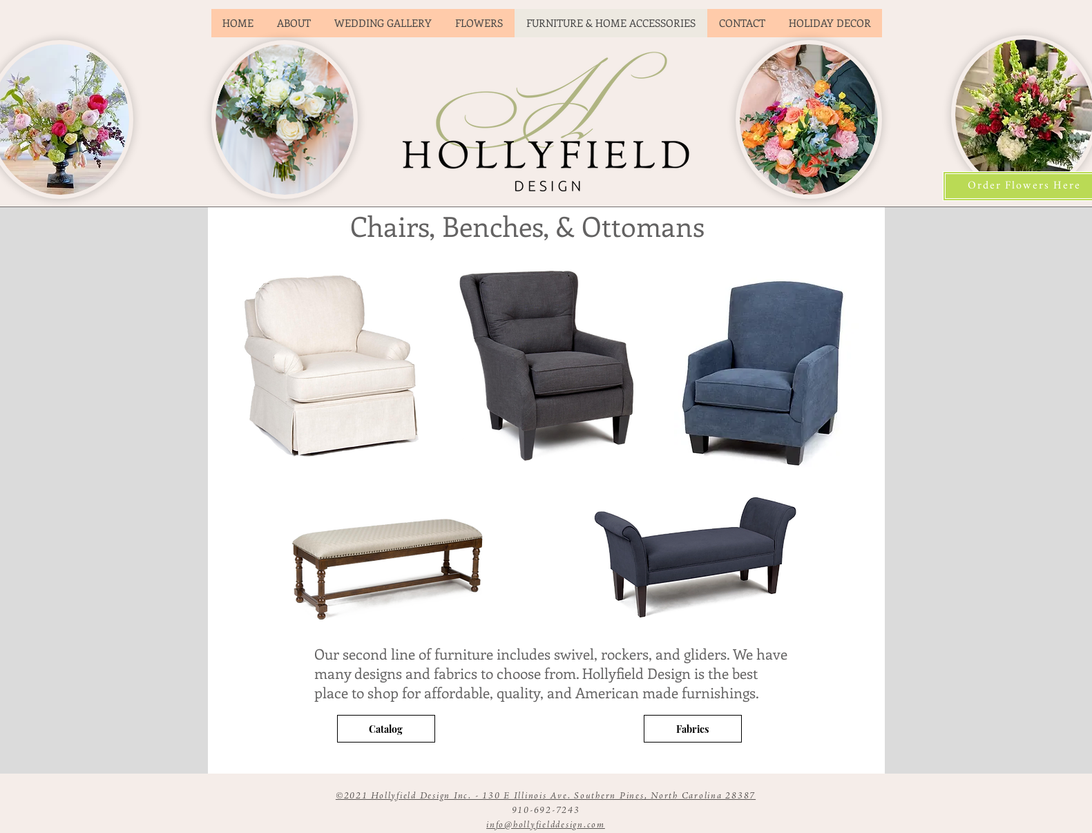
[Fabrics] (693, 729)
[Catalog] (386, 729)
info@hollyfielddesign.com (545, 825)
